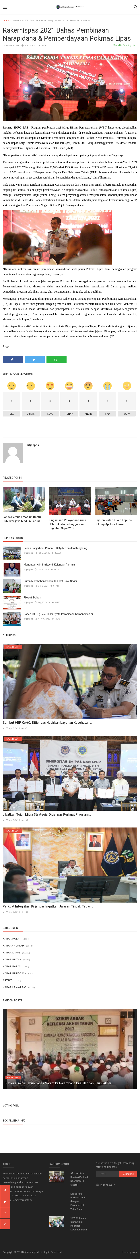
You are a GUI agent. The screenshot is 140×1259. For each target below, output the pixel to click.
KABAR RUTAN (12, 959)
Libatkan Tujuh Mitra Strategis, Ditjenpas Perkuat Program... (47, 814)
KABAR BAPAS (12, 966)
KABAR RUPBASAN (14, 973)
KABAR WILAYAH (13, 945)
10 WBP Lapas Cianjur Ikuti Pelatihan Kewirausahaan (78, 1223)
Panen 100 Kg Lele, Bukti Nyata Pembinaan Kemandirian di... (59, 614)
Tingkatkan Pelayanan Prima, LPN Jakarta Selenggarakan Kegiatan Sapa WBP (68, 524)
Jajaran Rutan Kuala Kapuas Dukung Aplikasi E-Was (113, 522)
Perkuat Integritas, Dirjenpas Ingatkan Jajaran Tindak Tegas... (48, 906)
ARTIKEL (8, 980)
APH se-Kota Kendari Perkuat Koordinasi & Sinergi (79, 1178)
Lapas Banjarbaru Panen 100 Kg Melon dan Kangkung (55, 548)
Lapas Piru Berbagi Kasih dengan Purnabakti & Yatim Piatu (77, 1201)
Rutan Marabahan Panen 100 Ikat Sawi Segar (50, 581)
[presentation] (123, 1014)
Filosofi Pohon (32, 597)
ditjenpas (32, 445)
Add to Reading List (124, 45)
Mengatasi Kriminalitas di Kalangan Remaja (49, 564)
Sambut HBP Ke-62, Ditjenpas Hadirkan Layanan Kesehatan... (47, 722)
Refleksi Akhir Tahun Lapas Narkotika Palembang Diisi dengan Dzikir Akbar (58, 1083)
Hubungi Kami (129, 1251)
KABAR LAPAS (11, 952)
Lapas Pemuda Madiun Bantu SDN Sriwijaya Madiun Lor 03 (22, 519)
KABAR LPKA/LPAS (14, 987)
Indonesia (105, 1184)
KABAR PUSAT (11, 45)
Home (6, 20)
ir (3, 728)
